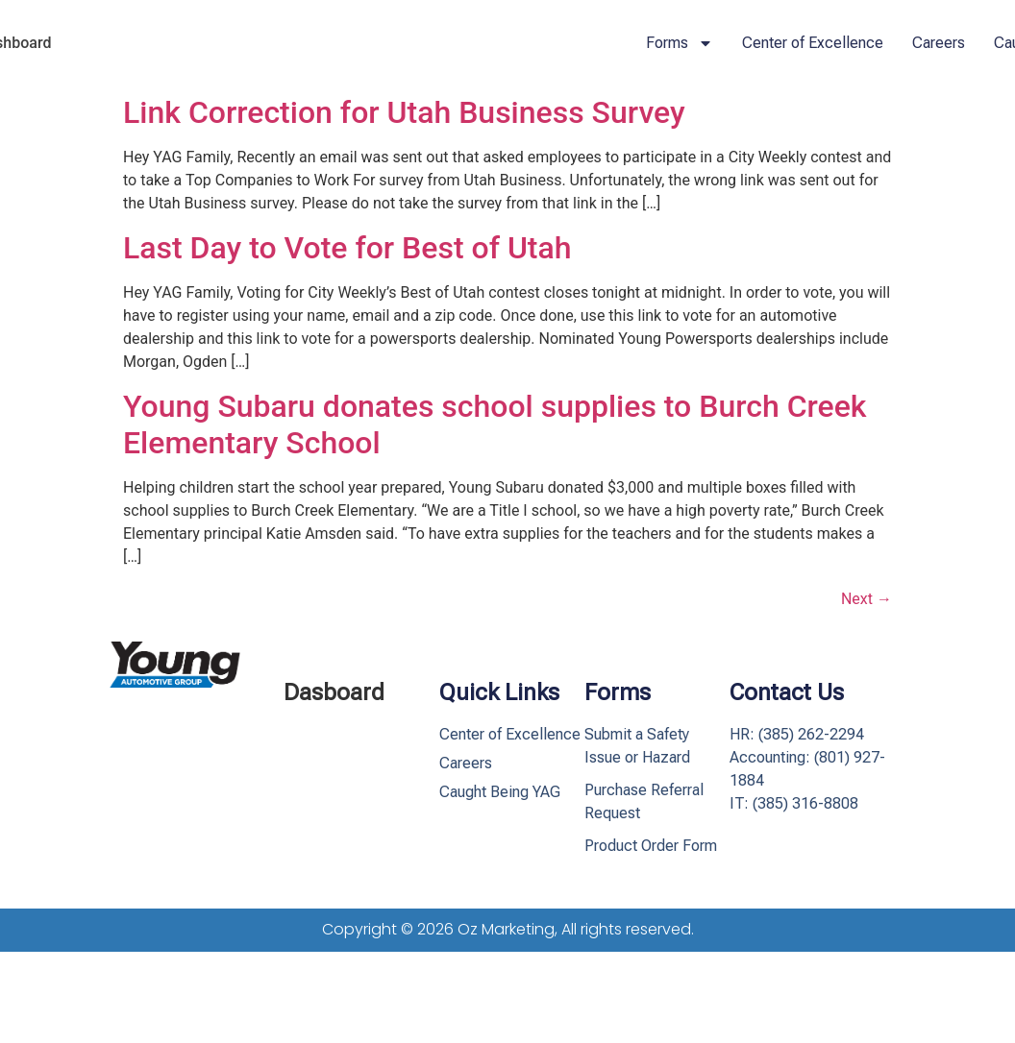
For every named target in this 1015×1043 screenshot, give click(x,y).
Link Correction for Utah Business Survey (404, 112)
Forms (679, 43)
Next (866, 599)
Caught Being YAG (499, 792)
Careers (938, 43)
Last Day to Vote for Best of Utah (347, 248)
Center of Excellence (812, 43)
